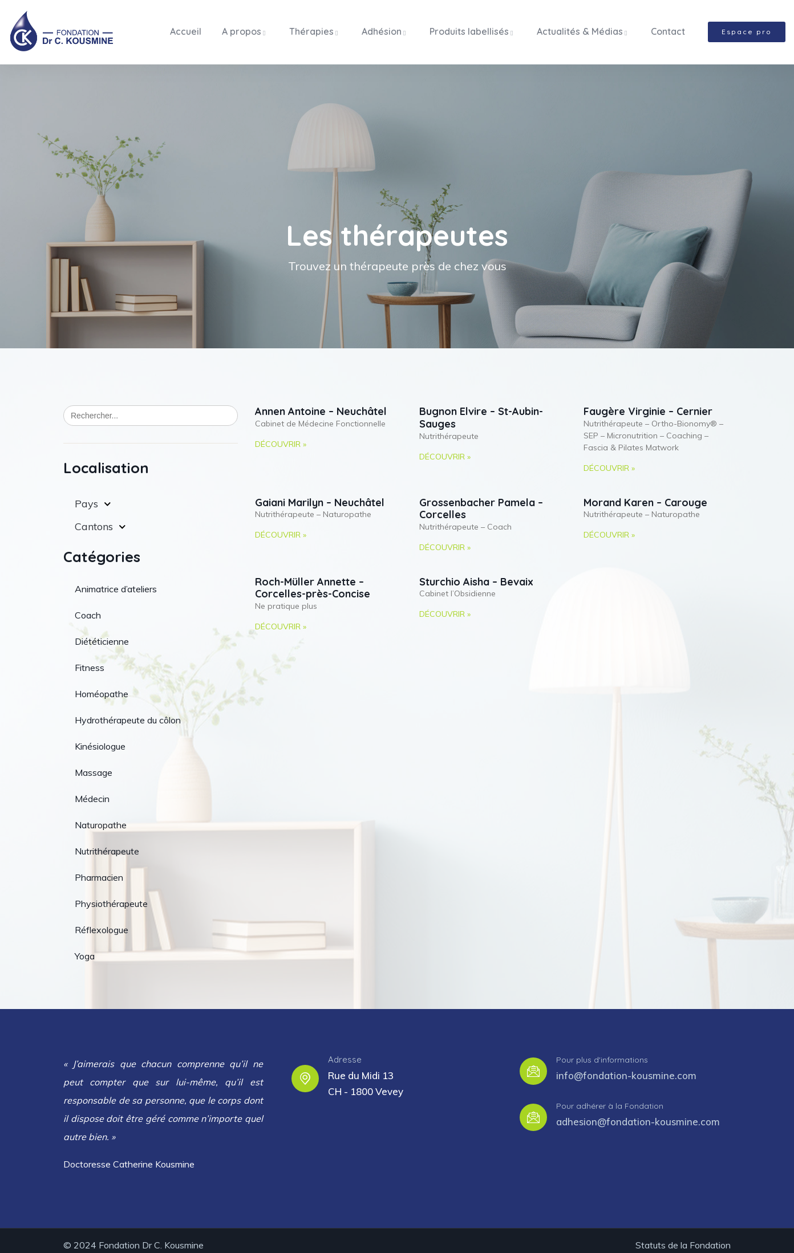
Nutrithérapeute (107, 842)
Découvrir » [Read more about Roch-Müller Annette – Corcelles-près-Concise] (280, 618)
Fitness (89, 658)
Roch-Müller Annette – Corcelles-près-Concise (312, 579)
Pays (93, 495)
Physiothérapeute (111, 894)
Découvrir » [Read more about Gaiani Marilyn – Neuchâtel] (280, 526)
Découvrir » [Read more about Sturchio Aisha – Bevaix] (445, 605)
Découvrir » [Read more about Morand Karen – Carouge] (609, 526)
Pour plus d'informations (602, 1051)
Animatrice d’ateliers (116, 579)
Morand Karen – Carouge (645, 494)
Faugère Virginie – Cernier (648, 402)
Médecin (92, 789)
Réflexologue (101, 920)
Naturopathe (101, 815)
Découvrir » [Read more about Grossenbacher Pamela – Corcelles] (445, 539)
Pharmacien (99, 868)
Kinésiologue (100, 737)
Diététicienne (102, 632)
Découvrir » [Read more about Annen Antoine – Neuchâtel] (280, 435)
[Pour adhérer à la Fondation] (533, 1108)
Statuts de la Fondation (683, 1236)
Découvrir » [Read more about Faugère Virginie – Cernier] (609, 459)
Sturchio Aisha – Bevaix (476, 573)
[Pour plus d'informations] (533, 1062)
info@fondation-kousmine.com (626, 1066)
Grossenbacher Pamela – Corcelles (481, 500)
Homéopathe (101, 684)
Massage (93, 763)
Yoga (85, 947)
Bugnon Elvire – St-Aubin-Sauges (481, 409)
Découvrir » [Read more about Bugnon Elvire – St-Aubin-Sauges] (445, 447)
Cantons (100, 517)
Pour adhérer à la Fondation (609, 1097)
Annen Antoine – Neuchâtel (321, 402)
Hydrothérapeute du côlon (128, 711)
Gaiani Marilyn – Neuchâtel (319, 494)
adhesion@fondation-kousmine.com (638, 1112)
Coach (88, 606)
